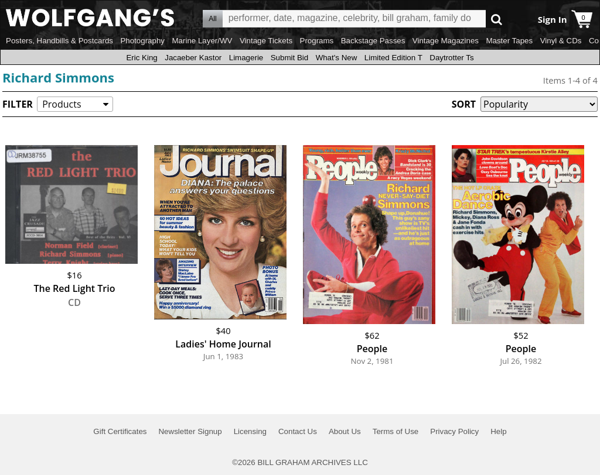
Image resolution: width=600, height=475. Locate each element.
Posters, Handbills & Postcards (59, 40)
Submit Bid (289, 57)
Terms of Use (396, 431)
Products (61, 104)
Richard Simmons (58, 77)
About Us (345, 431)
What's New (336, 57)
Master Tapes (509, 40)
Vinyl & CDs (561, 40)
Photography (142, 40)
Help (498, 431)
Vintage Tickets (266, 40)
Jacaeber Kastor (193, 57)
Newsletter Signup (189, 431)
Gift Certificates (119, 431)
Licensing (250, 431)
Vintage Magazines (445, 40)
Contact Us (297, 431)
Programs (317, 40)
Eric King (141, 57)
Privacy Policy (454, 431)
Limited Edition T (393, 57)
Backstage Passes (373, 40)
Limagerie (246, 57)
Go (496, 19)
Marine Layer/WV (202, 40)
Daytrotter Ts (451, 57)
